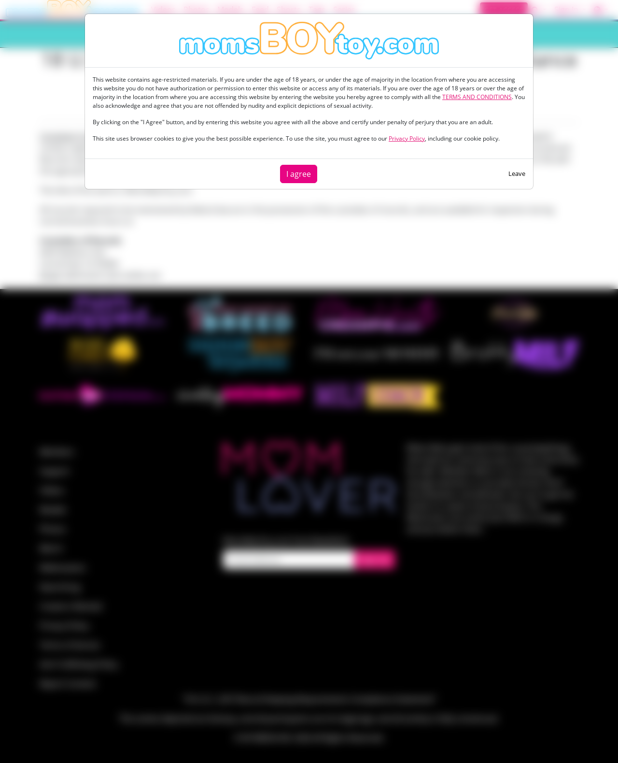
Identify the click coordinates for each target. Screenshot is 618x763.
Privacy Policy (407, 138)
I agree (298, 174)
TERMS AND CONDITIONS (477, 97)
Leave (516, 173)
